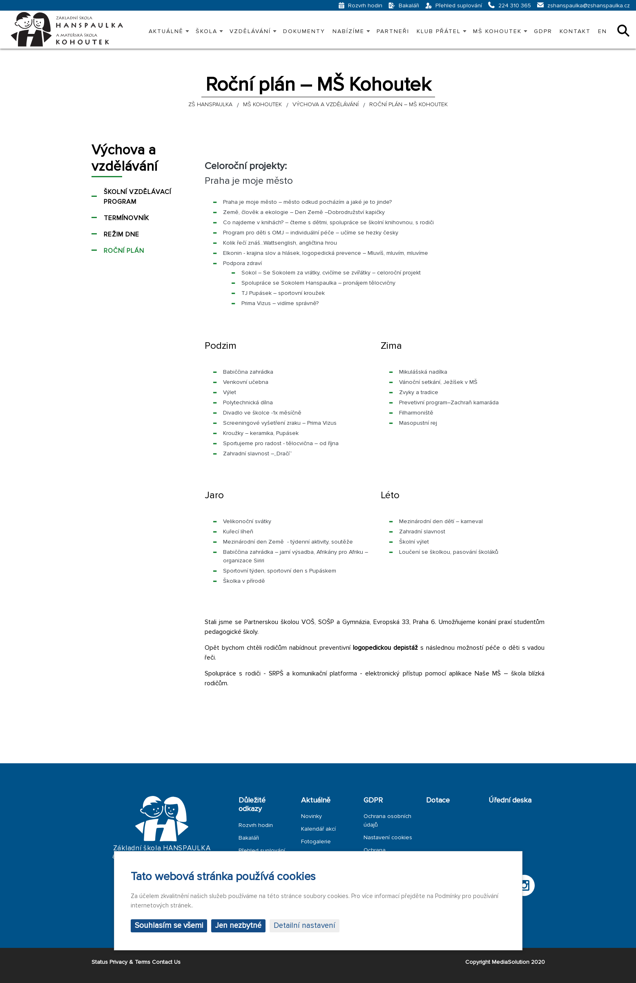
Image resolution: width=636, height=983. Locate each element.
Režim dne (121, 234)
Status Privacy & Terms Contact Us (136, 961)
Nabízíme (348, 31)
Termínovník (126, 218)
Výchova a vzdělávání (124, 158)
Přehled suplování (262, 850)
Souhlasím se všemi (169, 925)
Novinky (311, 816)
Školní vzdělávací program (137, 197)
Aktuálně (166, 31)
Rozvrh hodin (256, 825)
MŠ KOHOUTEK (497, 31)
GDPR (543, 31)
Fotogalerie (316, 841)
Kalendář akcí (318, 828)
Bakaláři (249, 837)
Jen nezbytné (238, 925)
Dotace (438, 800)
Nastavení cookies (388, 837)
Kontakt (575, 31)
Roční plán (124, 251)
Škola (206, 31)
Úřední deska (510, 800)
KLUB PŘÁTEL (439, 31)
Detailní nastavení (304, 925)
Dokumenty (304, 31)
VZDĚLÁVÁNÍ (250, 31)
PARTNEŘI (393, 31)
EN (602, 31)
